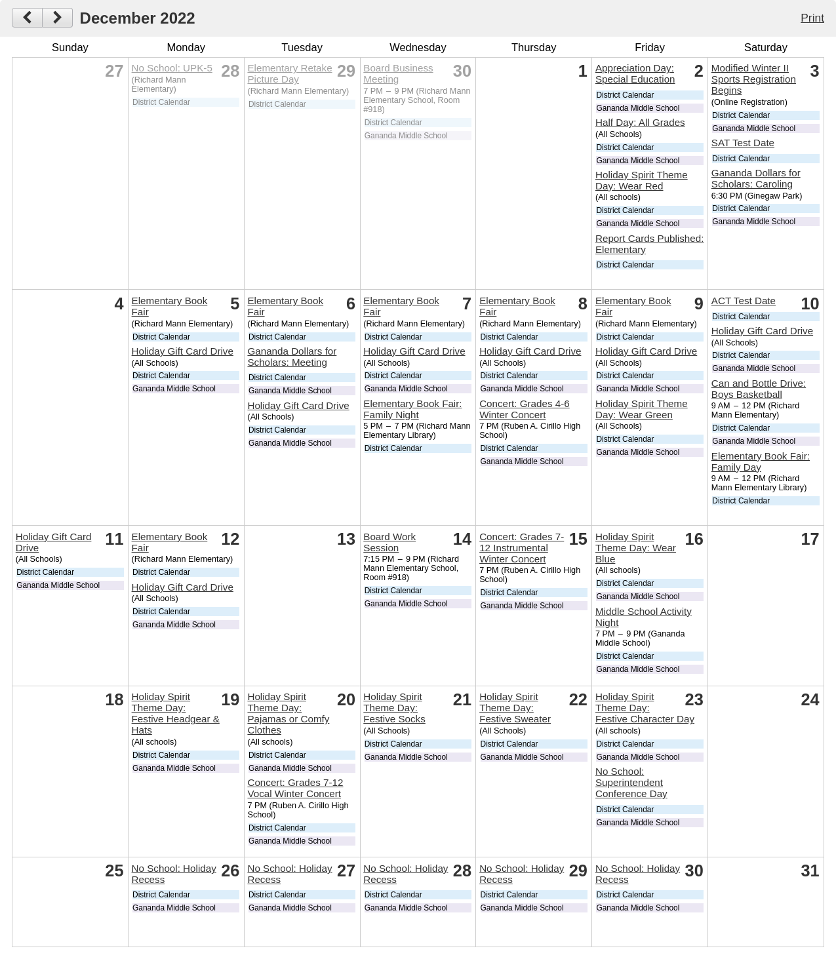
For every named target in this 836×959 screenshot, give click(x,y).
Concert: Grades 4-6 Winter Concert (524, 409)
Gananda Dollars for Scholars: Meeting (291, 356)
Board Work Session (389, 542)
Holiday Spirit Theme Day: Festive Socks (394, 707)
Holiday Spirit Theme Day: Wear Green (641, 409)
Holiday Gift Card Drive (182, 351)
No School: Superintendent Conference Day (631, 782)
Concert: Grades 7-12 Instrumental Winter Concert (521, 547)
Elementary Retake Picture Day (289, 73)
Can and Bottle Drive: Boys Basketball (758, 389)
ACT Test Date (743, 300)
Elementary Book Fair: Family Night (412, 409)
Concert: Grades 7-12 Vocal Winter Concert (295, 788)
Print (812, 17)
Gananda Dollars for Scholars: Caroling (756, 178)
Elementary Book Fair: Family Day (760, 461)
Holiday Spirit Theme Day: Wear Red (641, 180)
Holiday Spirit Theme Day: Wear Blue (635, 547)
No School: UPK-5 (172, 67)
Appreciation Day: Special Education (635, 73)
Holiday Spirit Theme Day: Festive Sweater (515, 707)
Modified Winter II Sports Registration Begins (753, 79)
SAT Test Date (742, 142)
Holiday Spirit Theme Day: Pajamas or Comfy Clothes (288, 713)
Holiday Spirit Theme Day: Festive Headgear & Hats (176, 713)
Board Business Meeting (398, 73)
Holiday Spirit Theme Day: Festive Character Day (644, 707)
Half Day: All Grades (640, 122)
